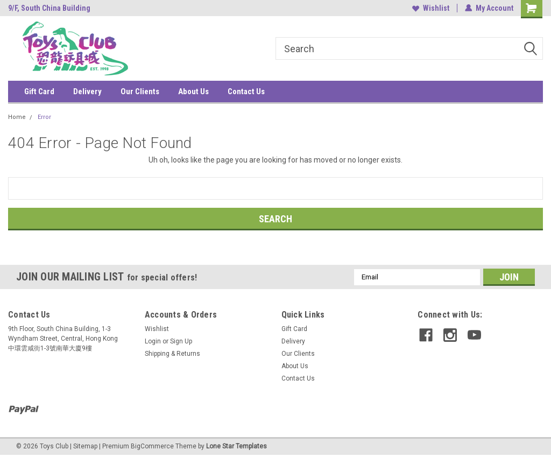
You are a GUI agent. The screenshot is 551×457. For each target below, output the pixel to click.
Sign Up (181, 341)
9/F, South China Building (49, 8)
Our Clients (140, 91)
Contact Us (246, 91)
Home (17, 117)
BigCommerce (152, 446)
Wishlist (430, 8)
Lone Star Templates (236, 446)
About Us (193, 91)
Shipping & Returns (172, 353)
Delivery (87, 91)
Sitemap (85, 446)
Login (153, 341)
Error (44, 117)
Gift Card (39, 91)
